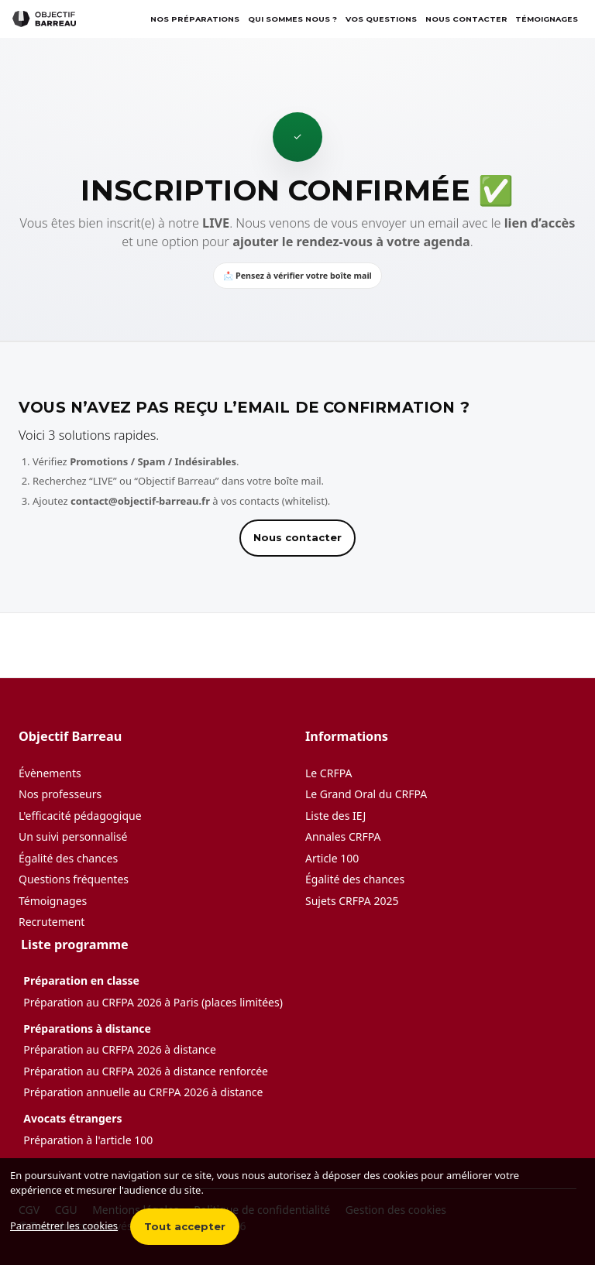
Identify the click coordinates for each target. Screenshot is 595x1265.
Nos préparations (194, 19)
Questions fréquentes (74, 879)
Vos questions (381, 19)
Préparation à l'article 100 (88, 1140)
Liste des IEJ (335, 815)
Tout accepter (184, 1226)
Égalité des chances (68, 858)
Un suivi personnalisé (73, 836)
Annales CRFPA (343, 836)
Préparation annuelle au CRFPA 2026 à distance (143, 1092)
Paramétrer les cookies (64, 1225)
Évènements (50, 773)
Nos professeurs (60, 794)
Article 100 (332, 858)
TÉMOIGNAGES (546, 19)
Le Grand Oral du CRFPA (366, 794)
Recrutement (51, 921)
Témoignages (53, 900)
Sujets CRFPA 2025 (351, 900)
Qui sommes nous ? (292, 19)
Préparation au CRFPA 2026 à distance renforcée (145, 1071)
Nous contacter (466, 19)
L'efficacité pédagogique (80, 815)
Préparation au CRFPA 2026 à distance (119, 1049)
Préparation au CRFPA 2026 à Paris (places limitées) (153, 1002)
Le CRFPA (328, 773)
